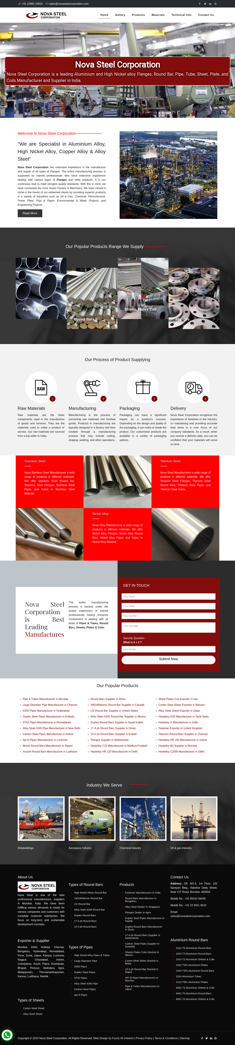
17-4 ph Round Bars (85, 921)
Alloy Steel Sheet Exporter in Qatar (179, 710)
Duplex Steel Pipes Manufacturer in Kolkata (48, 716)
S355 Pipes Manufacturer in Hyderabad (46, 710)
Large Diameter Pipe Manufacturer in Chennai (50, 704)
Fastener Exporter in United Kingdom (180, 728)
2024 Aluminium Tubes (188, 976)
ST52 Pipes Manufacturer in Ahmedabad (47, 722)
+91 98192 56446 (195, 898)
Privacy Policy (144, 1038)
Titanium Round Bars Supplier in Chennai (183, 734)
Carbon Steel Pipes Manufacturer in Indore (48, 734)
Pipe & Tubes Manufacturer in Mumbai (45, 699)
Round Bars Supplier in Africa (108, 699)
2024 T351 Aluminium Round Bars (195, 970)
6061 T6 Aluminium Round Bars (193, 993)
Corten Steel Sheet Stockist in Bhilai (141, 962)
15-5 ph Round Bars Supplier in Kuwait (114, 734)
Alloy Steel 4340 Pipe (86, 983)
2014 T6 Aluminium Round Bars (193, 948)
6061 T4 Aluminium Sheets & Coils (195, 987)
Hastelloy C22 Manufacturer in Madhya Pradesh (119, 745)
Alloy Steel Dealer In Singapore (142, 906)
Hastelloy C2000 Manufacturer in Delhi (181, 751)
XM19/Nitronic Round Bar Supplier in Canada (117, 704)
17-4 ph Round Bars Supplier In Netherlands (142, 936)
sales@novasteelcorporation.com (69, 3)
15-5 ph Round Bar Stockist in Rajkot (141, 970)
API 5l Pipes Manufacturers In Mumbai (141, 979)
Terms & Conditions (166, 1038)
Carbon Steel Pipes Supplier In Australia (142, 945)
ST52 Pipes (80, 977)
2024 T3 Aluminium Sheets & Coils (195, 959)
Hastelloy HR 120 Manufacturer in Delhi (114, 751)
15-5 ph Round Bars (85, 926)
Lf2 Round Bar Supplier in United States (114, 710)
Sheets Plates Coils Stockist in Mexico (142, 953)
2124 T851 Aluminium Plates (192, 982)
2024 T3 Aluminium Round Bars (193, 953)
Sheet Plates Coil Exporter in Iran (178, 699)
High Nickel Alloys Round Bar (90, 892)
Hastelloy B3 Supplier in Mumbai (178, 745)
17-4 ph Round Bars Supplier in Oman (113, 728)
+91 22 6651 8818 (195, 905)
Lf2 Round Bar (82, 904)
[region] (117, 70)
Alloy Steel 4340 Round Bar (89, 909)
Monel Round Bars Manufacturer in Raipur (48, 745)
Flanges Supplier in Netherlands (110, 739)
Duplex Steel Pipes (84, 972)
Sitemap (185, 1038)
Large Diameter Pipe (85, 960)
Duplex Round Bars (85, 915)
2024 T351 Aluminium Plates (192, 965)
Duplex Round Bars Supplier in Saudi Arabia (117, 722)
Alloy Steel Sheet (32, 1013)
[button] (5, 70)
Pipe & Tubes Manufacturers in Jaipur (142, 987)
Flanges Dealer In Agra (138, 912)
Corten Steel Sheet (33, 1008)
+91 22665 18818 (32, 3)
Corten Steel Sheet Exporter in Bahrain (182, 704)
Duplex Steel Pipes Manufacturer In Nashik (145, 919)
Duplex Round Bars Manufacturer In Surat (143, 928)
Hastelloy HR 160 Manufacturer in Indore (183, 739)
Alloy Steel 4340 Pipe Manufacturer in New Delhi (51, 728)
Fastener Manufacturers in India (143, 892)
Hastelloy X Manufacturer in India (178, 722)
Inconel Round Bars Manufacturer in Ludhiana (50, 751)
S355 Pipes (80, 966)
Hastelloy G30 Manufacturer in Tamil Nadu (184, 716)
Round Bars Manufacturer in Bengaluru (140, 900)
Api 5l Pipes (80, 994)
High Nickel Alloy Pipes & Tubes (92, 955)
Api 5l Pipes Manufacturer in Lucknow (45, 739)
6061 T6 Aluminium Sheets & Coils (195, 999)
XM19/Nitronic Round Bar (88, 898)
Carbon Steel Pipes (85, 989)
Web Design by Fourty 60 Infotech (113, 1038)
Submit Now (168, 659)
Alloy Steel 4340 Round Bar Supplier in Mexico (118, 716)
